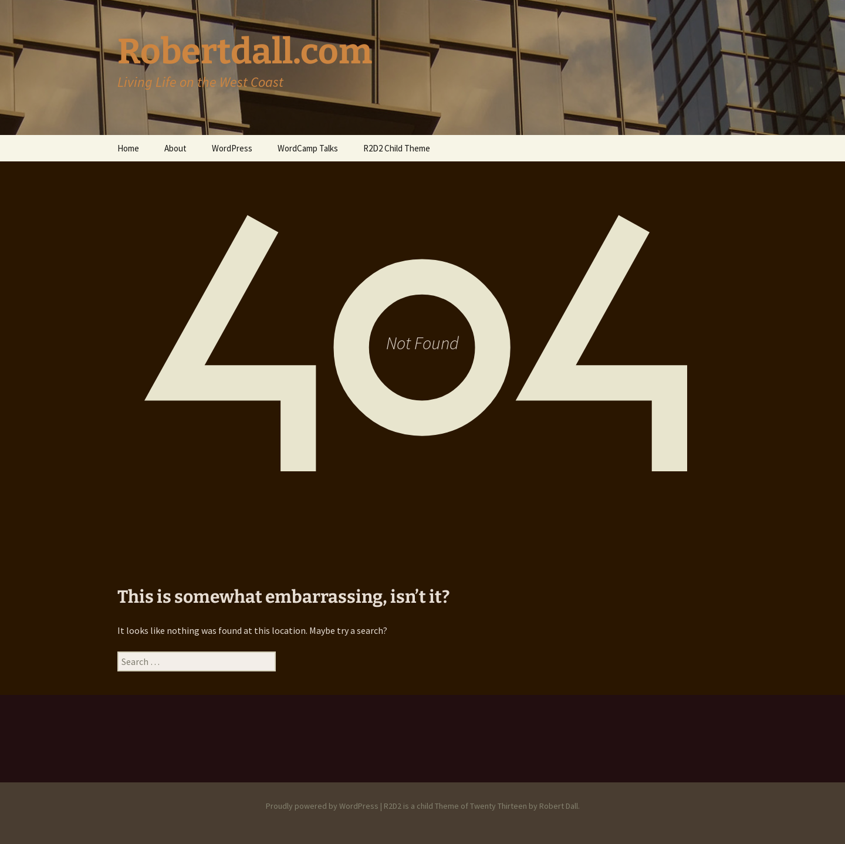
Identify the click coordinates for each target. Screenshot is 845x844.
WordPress (232, 148)
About (175, 148)
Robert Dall (558, 806)
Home (128, 148)
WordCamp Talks (308, 148)
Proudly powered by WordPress (322, 806)
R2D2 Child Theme (396, 148)
